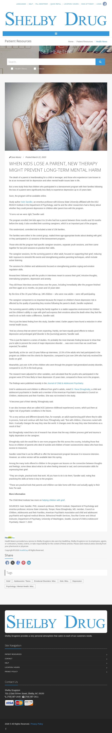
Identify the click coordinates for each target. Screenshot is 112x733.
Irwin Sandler (26, 202)
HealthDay (23, 550)
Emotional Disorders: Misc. (45, 581)
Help (31, 4)
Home (70, 41)
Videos (39, 68)
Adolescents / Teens (22, 581)
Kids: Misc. (64, 581)
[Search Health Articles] (51, 61)
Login (99, 4)
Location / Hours (71, 4)
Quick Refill (55, 4)
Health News (19, 68)
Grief (8, 581)
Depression (77, 581)
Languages (21, 4)
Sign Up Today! (87, 4)
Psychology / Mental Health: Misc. (20, 586)
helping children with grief (53, 500)
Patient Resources (85, 41)
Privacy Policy (11, 671)
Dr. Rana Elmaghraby (80, 389)
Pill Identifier (41, 4)
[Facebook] (5, 729)
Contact (8, 659)
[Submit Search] (100, 61)
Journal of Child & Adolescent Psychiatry (65, 383)
